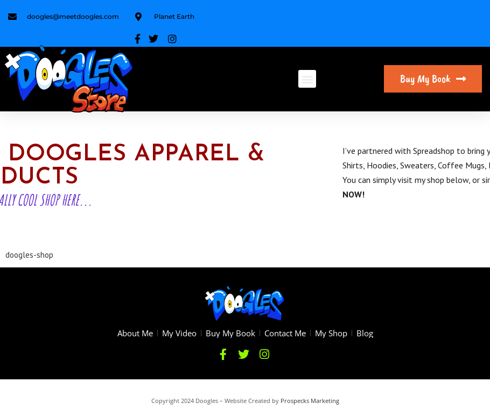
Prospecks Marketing (310, 401)
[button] (307, 79)
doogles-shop (29, 255)
